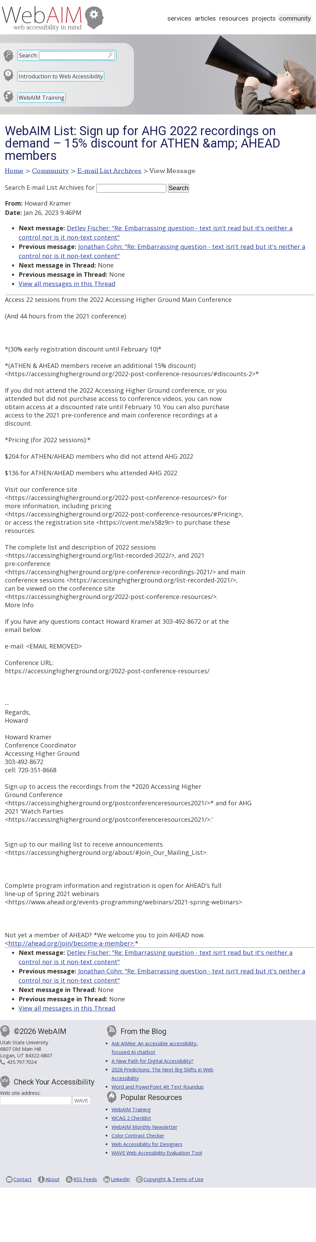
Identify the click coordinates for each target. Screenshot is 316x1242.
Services (179, 18)
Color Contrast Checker (138, 1135)
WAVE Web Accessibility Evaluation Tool (157, 1153)
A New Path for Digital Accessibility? (152, 1061)
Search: (28, 55)
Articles (205, 18)
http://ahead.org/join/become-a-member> (71, 943)
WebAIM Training (41, 97)
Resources (234, 18)
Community (295, 18)
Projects (264, 18)
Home (14, 171)
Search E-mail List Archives (44, 187)
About (52, 1179)
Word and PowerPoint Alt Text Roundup (158, 1086)
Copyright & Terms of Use (173, 1179)
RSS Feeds (85, 1179)
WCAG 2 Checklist (131, 1118)
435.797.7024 (21, 1062)
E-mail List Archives (109, 171)
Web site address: (20, 1093)
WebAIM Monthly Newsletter (144, 1127)
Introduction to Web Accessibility (61, 76)
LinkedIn (120, 1179)
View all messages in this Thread (67, 284)
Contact (22, 1179)
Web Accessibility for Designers (147, 1144)
